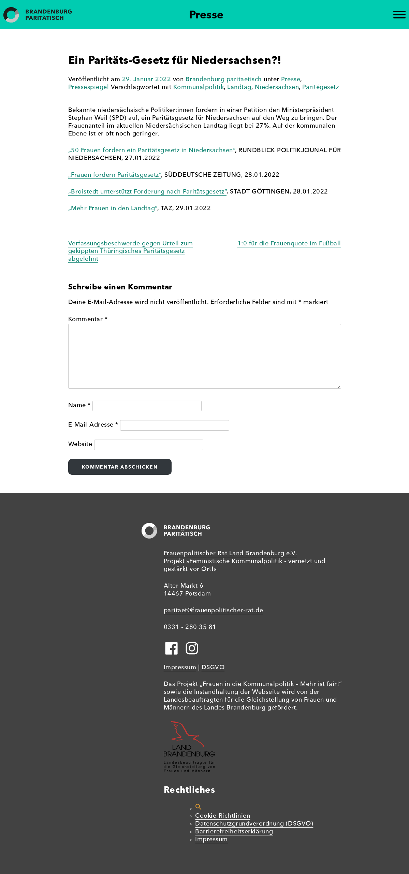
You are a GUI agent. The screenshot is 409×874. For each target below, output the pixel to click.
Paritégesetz (320, 87)
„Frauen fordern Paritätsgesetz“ (114, 175)
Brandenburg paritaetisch (224, 80)
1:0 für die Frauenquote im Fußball (289, 244)
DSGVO (213, 668)
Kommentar (88, 320)
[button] (198, 809)
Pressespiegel (88, 87)
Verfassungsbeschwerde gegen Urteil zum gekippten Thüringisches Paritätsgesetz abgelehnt (130, 251)
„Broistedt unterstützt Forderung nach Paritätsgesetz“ (147, 192)
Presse (290, 80)
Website (80, 444)
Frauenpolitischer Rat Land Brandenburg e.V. (230, 554)
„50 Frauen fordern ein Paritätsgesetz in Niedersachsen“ (151, 151)
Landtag (239, 87)
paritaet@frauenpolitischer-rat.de (213, 611)
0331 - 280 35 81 (190, 627)
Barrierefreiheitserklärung (234, 832)
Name (79, 406)
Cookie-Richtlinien (222, 816)
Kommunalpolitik (198, 87)
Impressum (180, 668)
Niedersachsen (277, 87)
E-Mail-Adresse (93, 425)
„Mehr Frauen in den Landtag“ (112, 209)
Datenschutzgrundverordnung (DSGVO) (254, 824)
